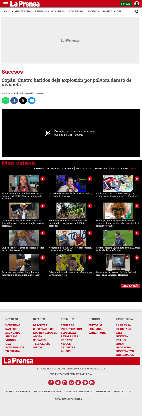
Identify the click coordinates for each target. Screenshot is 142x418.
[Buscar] (137, 11)
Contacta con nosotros (78, 391)
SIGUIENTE (129, 285)
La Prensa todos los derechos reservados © (71, 368)
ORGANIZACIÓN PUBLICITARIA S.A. (71, 374)
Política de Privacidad (47, 391)
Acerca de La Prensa (18, 391)
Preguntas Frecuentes (68, 399)
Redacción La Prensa (34, 93)
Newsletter (103, 391)
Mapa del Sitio (122, 391)
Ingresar (126, 3)
